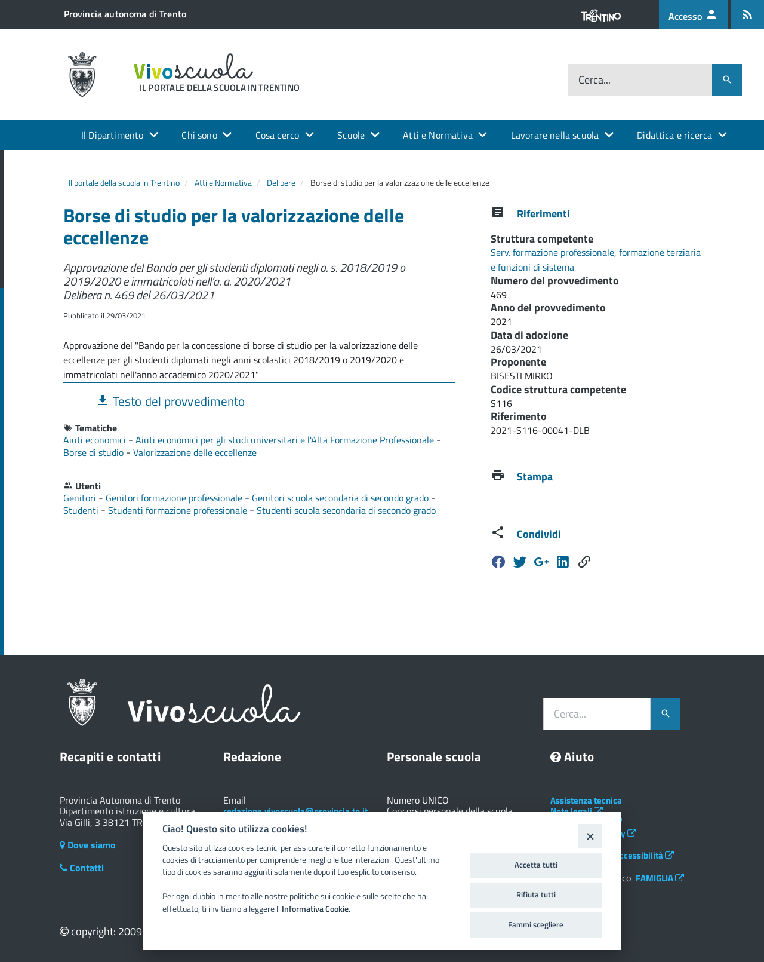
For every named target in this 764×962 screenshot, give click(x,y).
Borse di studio (94, 452)
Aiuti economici (95, 440)
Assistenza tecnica (586, 800)
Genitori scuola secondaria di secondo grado (341, 498)
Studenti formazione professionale (178, 510)
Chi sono (199, 135)
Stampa (535, 476)
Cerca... (594, 79)
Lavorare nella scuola (555, 135)
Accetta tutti (536, 865)
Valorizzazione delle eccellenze (195, 452)
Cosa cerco (277, 135)
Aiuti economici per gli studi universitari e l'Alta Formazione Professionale (285, 440)
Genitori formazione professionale (175, 498)
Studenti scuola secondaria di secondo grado (346, 510)
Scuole (351, 135)
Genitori (80, 498)
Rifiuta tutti (536, 894)
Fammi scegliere (535, 924)
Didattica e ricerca (674, 135)
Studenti (82, 510)
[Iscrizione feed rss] (747, 14)
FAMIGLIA (660, 878)
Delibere (281, 182)
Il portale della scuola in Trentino (124, 182)
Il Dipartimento (112, 135)
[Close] (590, 835)
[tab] (259, 400)
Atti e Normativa (438, 135)
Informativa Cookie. (316, 909)
